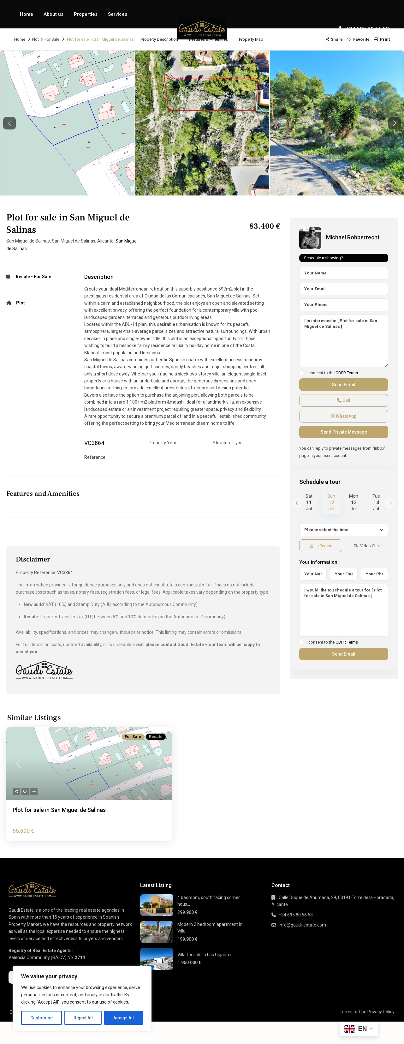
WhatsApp (343, 416)
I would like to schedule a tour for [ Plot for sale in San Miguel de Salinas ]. (343, 610)
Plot (20, 302)
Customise (41, 1017)
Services (117, 14)
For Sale (42, 276)
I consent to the (332, 373)
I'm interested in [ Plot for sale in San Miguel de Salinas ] (343, 341)
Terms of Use (353, 1011)
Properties (86, 14)
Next (390, 503)
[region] (82, 998)
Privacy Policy (381, 1011)
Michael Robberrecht (353, 237)
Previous (297, 503)
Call (343, 400)
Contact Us (32, 42)
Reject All (83, 1017)
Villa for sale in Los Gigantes (205, 954)
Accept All (123, 1017)
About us (53, 14)
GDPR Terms (347, 372)
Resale (23, 276)
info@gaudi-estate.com (302, 924)
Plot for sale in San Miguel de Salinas (59, 810)
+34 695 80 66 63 (367, 29)
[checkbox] (301, 372)
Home (26, 14)
